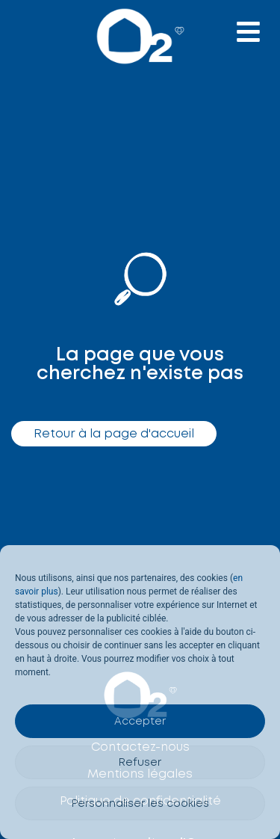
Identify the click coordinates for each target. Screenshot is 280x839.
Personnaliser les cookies (140, 803)
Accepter (140, 721)
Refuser (140, 762)
